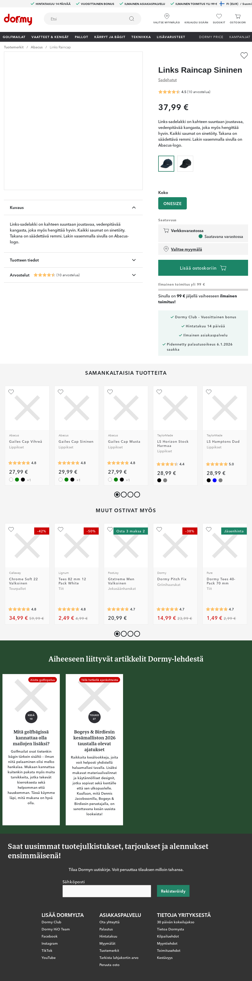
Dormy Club (51, 921)
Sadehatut (167, 79)
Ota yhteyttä (109, 921)
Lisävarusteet (171, 36)
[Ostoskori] (238, 19)
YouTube (49, 957)
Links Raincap (60, 46)
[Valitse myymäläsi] (166, 17)
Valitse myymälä (182, 249)
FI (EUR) (236, 3)
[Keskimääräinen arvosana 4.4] (167, 464)
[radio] (166, 163)
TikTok (47, 950)
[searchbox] (81, 18)
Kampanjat (239, 36)
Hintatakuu (108, 935)
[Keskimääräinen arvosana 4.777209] (19, 609)
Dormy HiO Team (56, 928)
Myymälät (107, 942)
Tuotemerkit (14, 46)
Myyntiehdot (167, 942)
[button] (196, 17)
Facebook (50, 935)
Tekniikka (141, 36)
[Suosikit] (219, 19)
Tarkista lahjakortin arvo (119, 957)
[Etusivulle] (18, 20)
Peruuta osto (109, 964)
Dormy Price (211, 36)
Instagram (50, 942)
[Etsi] (131, 19)
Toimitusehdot (168, 950)
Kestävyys (165, 957)
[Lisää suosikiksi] (244, 55)
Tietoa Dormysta (170, 928)
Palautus (106, 928)
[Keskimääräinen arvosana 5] (217, 464)
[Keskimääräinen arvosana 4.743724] (217, 609)
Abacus (37, 46)
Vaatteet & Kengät (50, 36)
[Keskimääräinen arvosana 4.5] (44, 275)
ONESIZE (172, 203)
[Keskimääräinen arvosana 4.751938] (69, 609)
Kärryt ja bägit (110, 36)
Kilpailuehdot (168, 935)
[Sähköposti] (107, 891)
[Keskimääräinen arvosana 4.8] (19, 463)
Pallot (81, 36)
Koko (163, 192)
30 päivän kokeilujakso (175, 921)
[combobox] (92, 19)
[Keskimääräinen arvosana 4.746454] (118, 609)
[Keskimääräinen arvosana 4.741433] (167, 609)
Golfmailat (14, 36)
